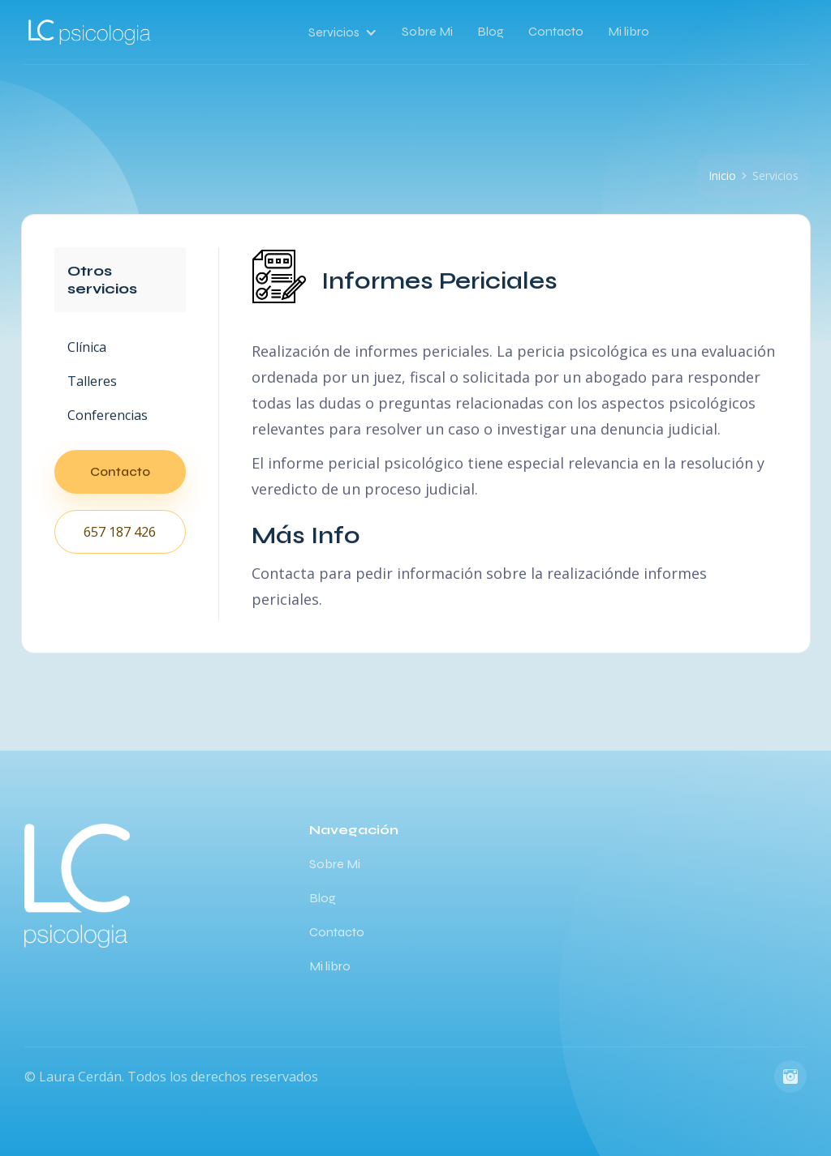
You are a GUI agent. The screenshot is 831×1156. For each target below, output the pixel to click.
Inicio (722, 175)
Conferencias (107, 415)
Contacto (555, 31)
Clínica (86, 347)
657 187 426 (120, 532)
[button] (349, 32)
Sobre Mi (427, 31)
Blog (490, 31)
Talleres (92, 381)
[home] (90, 32)
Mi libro (628, 31)
